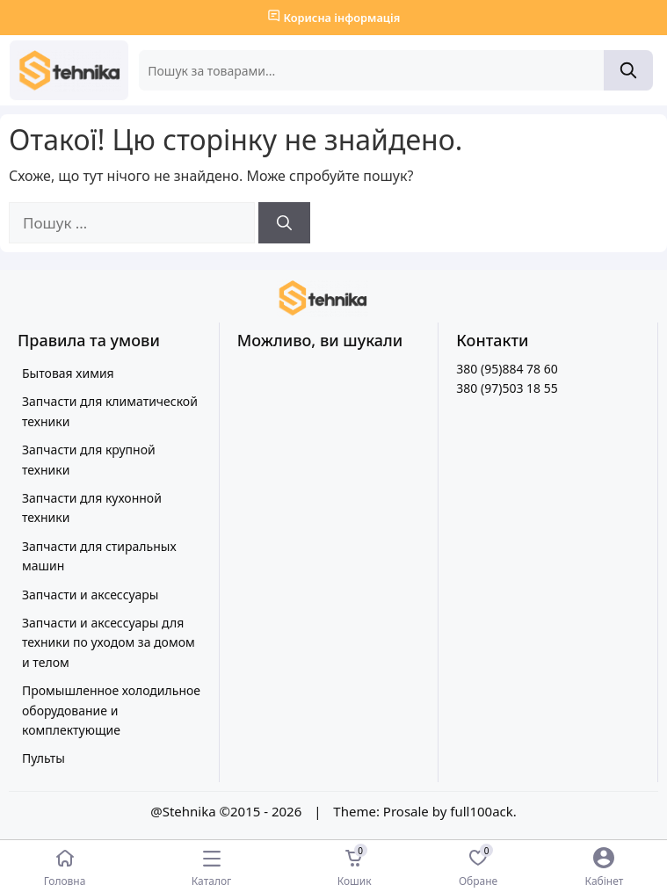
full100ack (481, 811)
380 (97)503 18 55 (506, 388)
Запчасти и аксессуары (90, 594)
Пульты (43, 758)
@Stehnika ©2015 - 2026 (227, 811)
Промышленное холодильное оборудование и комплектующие (111, 710)
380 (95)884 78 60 (506, 368)
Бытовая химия (68, 373)
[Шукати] (284, 223)
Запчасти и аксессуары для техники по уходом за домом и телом (108, 642)
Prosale (406, 811)
